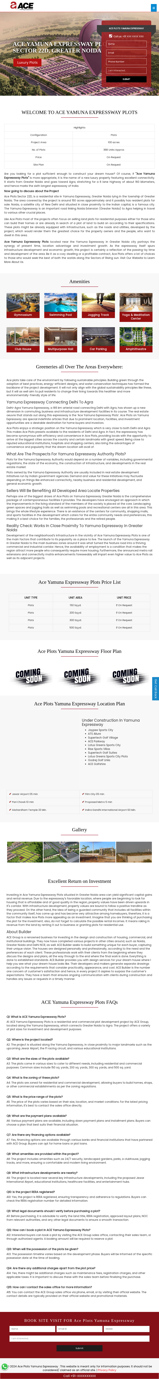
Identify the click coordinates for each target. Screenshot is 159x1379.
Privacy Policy (107, 1370)
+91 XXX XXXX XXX (133, 36)
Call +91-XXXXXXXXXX (79, 1376)
